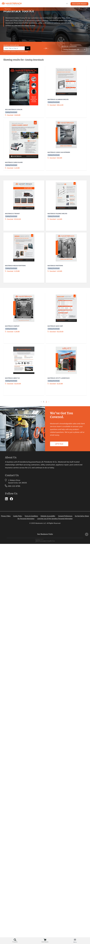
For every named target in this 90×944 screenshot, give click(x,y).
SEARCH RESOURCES (11, 45)
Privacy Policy (6, 516)
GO (27, 48)
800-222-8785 (14, 486)
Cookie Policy (17, 516)
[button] (75, 939)
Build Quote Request (79, 4)
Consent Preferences (65, 516)
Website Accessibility (47, 516)
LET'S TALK (59, 444)
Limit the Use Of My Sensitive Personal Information (55, 519)
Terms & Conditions (31, 516)
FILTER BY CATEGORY (69, 46)
